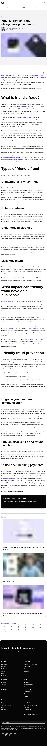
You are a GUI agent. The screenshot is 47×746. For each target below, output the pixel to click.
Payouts (3, 666)
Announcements (28, 684)
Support (26, 671)
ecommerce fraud (26, 117)
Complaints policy (29, 703)
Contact (3, 682)
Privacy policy (27, 709)
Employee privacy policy (30, 705)
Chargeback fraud (6, 302)
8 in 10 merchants (41, 77)
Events (3, 707)
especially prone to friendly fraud (31, 245)
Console (26, 669)
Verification (4, 676)
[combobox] (23, 722)
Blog (2, 703)
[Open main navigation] (45, 3)
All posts (26, 682)
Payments (4, 17)
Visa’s (11, 328)
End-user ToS (27, 712)
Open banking (27, 691)
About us (3, 684)
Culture (26, 687)
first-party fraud (9, 274)
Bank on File (4, 669)
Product (26, 696)
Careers (3, 687)
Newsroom (4, 689)
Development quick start (30, 664)
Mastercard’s (32, 328)
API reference (27, 666)
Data (2, 673)
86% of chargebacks (17, 159)
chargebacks (23, 106)
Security (26, 707)
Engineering (27, 689)
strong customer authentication (10, 478)
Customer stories (6, 705)
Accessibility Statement (30, 714)
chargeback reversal (33, 339)
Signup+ (3, 671)
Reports (3, 709)
